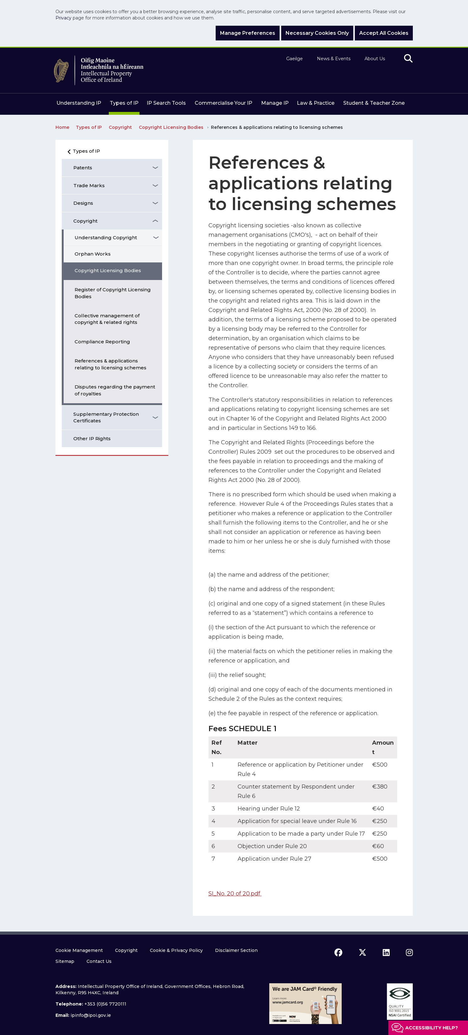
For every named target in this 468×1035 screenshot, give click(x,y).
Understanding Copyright (106, 237)
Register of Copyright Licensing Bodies (113, 293)
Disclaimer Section (236, 950)
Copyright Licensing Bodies (108, 270)
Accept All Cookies (383, 33)
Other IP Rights (92, 438)
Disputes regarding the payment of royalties (115, 390)
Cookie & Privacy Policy (176, 950)
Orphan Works (93, 254)
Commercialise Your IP (223, 103)
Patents (82, 168)
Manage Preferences (247, 33)
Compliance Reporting (102, 342)
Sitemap (64, 961)
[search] (408, 58)
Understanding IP (78, 103)
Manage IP (275, 103)
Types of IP (124, 103)
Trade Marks (89, 185)
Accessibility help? (431, 1028)
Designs (83, 203)
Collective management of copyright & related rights (107, 319)
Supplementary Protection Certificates (106, 417)
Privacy (63, 18)
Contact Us (99, 961)
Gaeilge (294, 58)
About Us (375, 58)
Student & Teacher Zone (374, 103)
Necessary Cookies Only (317, 33)
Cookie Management (79, 950)
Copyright (85, 221)
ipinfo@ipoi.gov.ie (91, 1015)
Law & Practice (315, 103)
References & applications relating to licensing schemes (110, 364)
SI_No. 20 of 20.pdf (235, 893)
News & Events (333, 58)
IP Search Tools (166, 103)
